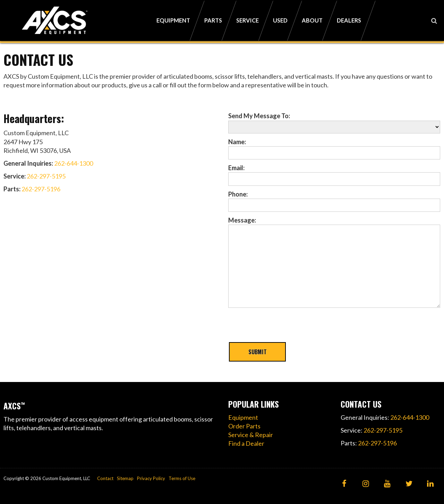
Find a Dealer (246, 443)
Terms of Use (182, 478)
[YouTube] (387, 484)
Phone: (238, 194)
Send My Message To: (259, 116)
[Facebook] (344, 484)
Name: (237, 142)
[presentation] (281, 327)
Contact (105, 478)
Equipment (243, 417)
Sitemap (125, 478)
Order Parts (244, 426)
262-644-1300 (73, 163)
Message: (242, 220)
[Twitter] (409, 484)
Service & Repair (250, 434)
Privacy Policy (151, 478)
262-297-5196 (41, 189)
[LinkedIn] (430, 484)
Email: (236, 168)
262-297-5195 (46, 176)
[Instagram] (366, 484)
